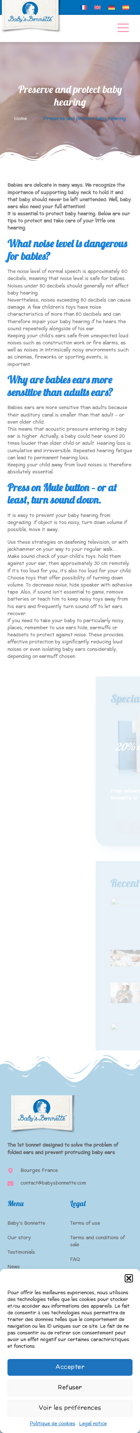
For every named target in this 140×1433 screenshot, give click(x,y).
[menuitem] (83, 7)
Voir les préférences (70, 1408)
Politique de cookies (52, 1424)
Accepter (70, 1367)
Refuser (70, 1387)
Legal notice (93, 1424)
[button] (129, 1278)
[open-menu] (123, 28)
